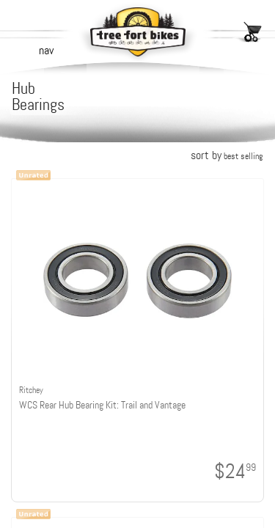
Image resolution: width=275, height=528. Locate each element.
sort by (227, 155)
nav (46, 50)
